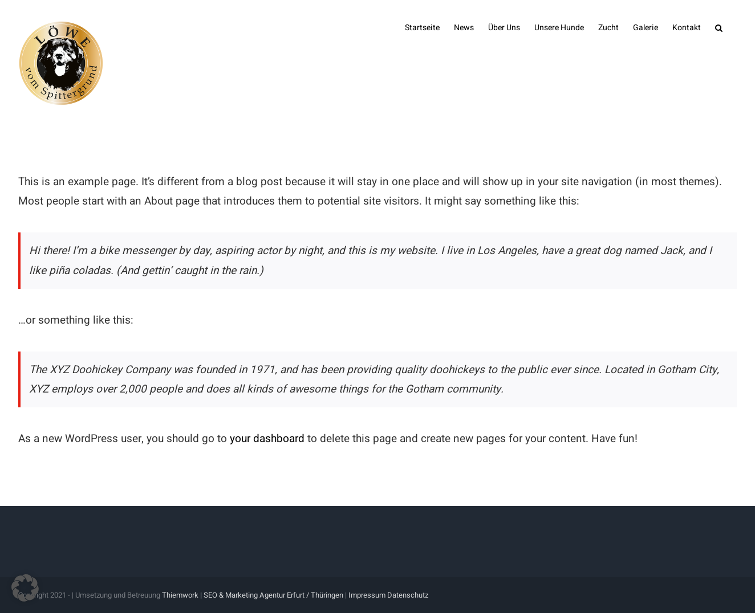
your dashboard (267, 439)
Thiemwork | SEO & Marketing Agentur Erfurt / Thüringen (252, 595)
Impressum (366, 595)
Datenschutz (407, 595)
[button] (718, 27)
